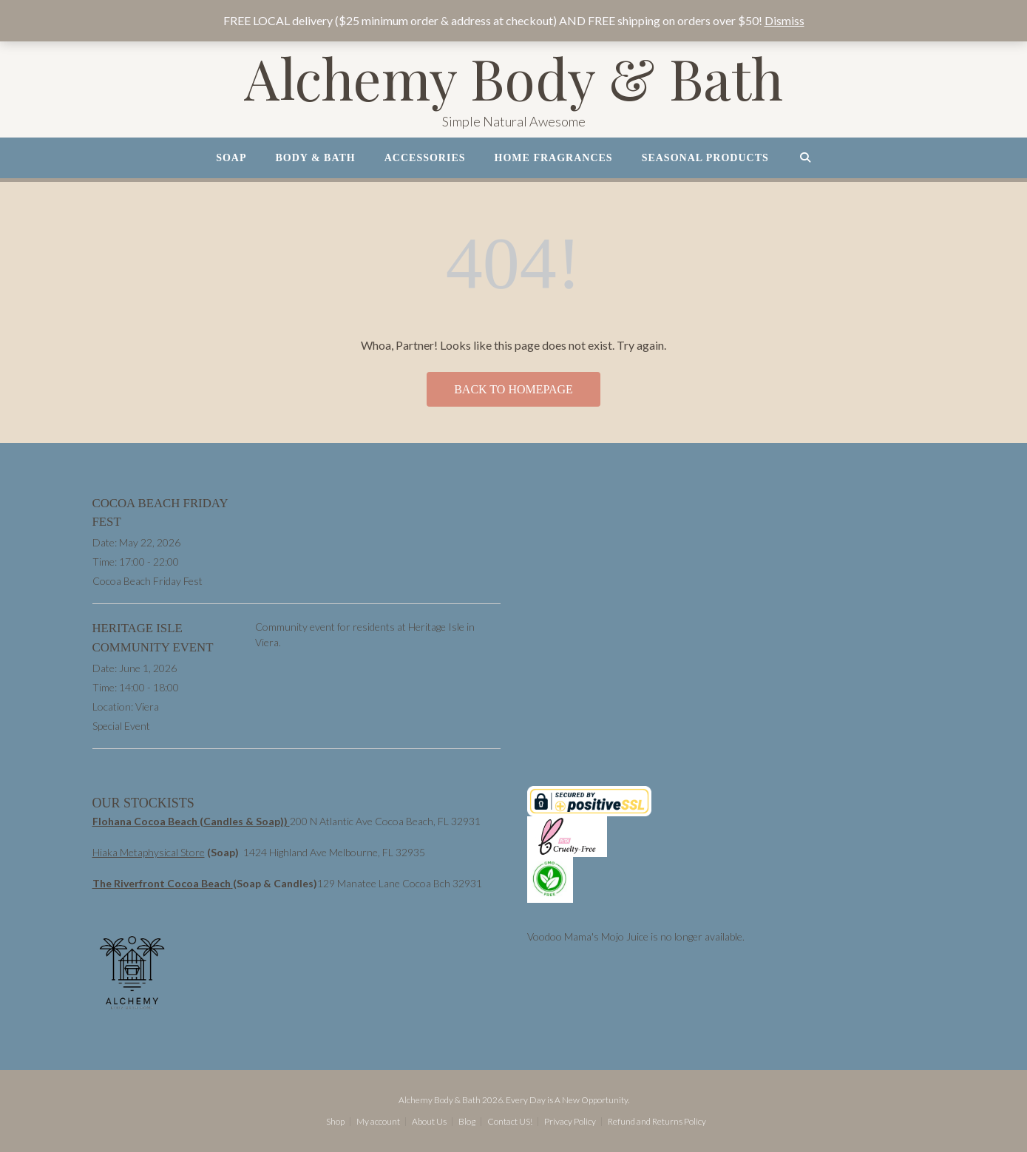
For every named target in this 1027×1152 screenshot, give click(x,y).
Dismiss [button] (784, 20)
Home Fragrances (554, 157)
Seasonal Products (705, 157)
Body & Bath (316, 157)
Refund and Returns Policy (657, 1121)
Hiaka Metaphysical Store (148, 852)
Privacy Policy (570, 1121)
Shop (335, 1121)
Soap (231, 157)
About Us (429, 1121)
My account (378, 1121)
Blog (466, 1121)
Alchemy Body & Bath (513, 78)
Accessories (425, 157)
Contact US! (509, 1121)
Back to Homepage (513, 389)
